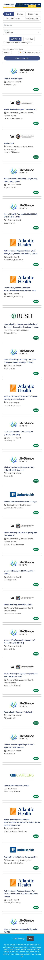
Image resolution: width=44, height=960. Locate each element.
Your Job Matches (13, 18)
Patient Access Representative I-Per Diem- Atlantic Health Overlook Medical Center (21, 894)
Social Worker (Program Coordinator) (20, 109)
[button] (29, 39)
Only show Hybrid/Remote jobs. (18, 42)
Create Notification (32, 52)
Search (8, 14)
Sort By (6, 52)
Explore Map (33, 14)
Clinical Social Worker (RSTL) (16, 785)
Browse (20, 14)
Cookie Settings (18, 939)
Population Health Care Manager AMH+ (20, 857)
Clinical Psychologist (13, 78)
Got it (30, 939)
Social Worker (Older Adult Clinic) (18, 604)
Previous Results (22, 58)
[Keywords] (22, 25)
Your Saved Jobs (31, 18)
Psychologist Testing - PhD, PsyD (18, 712)
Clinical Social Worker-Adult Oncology (20, 501)
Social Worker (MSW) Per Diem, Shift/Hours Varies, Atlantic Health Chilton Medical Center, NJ (22, 822)
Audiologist (9, 143)
